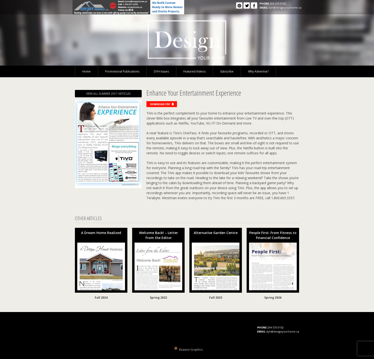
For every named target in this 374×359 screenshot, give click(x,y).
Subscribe (227, 71)
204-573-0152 (278, 3)
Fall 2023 (215, 298)
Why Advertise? (258, 71)
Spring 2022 (158, 298)
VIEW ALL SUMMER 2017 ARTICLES (108, 94)
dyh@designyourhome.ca (285, 7)
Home (86, 71)
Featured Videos (194, 71)
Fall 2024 (101, 298)
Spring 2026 (272, 298)
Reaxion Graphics (191, 350)
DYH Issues (161, 71)
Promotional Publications (122, 71)
